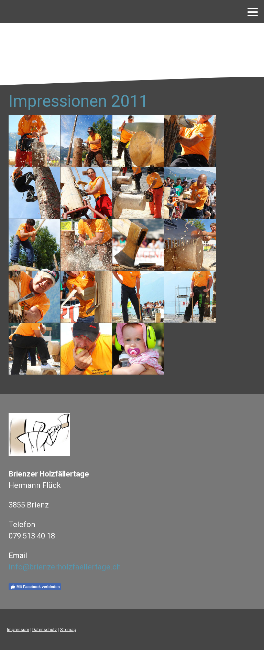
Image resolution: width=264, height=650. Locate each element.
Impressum (18, 629)
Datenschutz (44, 629)
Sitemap (68, 629)
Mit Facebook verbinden (35, 586)
